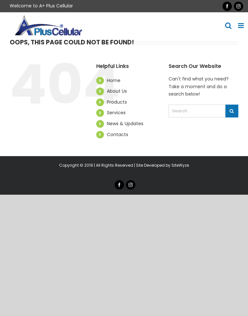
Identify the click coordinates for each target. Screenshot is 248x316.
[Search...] (197, 111)
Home (113, 80)
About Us (117, 91)
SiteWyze (180, 165)
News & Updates (125, 123)
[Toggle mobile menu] (241, 25)
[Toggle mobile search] (228, 25)
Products (117, 102)
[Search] (231, 111)
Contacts (117, 134)
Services (116, 112)
